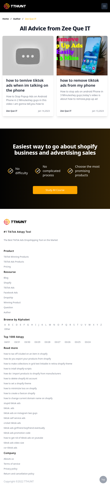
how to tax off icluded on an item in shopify (26, 353)
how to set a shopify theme (17, 383)
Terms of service (12, 463)
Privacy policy (10, 468)
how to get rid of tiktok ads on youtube (23, 437)
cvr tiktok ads (10, 447)
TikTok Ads (9, 287)
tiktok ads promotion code (17, 432)
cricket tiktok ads (12, 422)
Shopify (7, 282)
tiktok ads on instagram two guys (20, 413)
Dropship (8, 297)
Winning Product (12, 302)
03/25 (78, 342)
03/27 (57, 342)
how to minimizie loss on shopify (20, 388)
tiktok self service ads (14, 418)
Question (8, 307)
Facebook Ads (11, 292)
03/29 (37, 342)
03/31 (17, 342)
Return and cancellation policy (19, 473)
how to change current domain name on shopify (28, 398)
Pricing (7, 266)
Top (103, 479)
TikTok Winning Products (16, 256)
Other (7, 329)
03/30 (27, 342)
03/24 (88, 342)
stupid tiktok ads (12, 403)
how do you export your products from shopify (27, 358)
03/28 (47, 342)
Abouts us (9, 458)
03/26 (68, 342)
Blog (6, 277)
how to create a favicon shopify (19, 393)
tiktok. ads (9, 408)
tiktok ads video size (14, 442)
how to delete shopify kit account (20, 378)
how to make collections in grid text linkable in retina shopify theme (38, 363)
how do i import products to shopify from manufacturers (32, 373)
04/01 (7, 342)
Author (17, 18)
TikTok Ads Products (14, 261)
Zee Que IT (30, 18)
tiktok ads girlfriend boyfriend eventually (24, 427)
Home (5, 18)
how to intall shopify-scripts (17, 368)
